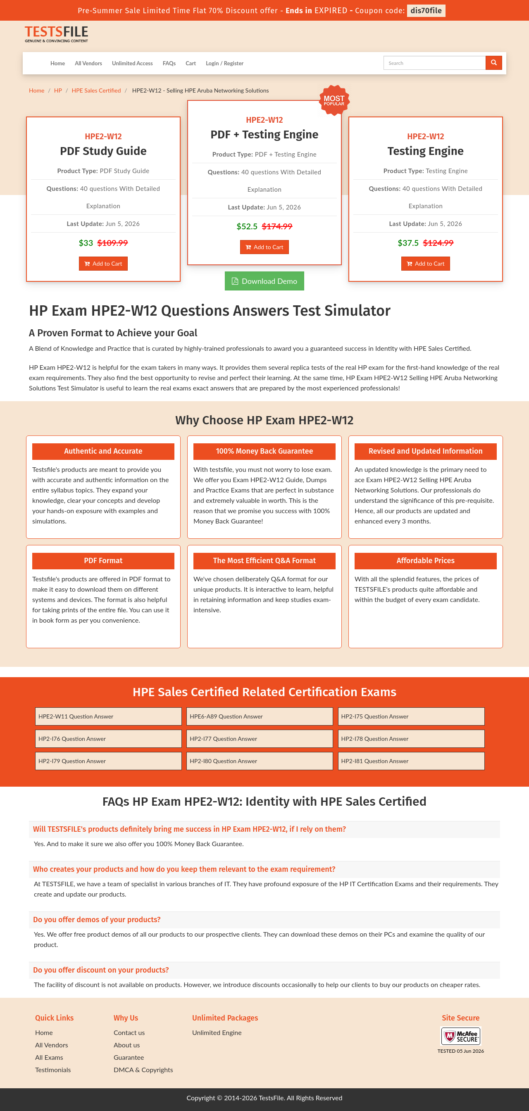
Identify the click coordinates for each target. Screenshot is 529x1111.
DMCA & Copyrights (143, 1069)
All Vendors (88, 63)
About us (127, 1045)
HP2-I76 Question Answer (72, 738)
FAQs (169, 63)
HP (58, 90)
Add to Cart (103, 263)
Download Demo (264, 280)
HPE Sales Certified (96, 90)
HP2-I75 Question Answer (375, 716)
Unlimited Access (132, 63)
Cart (191, 63)
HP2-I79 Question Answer (72, 760)
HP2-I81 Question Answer (375, 760)
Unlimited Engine (217, 1032)
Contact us (129, 1032)
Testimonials (53, 1069)
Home (57, 63)
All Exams (49, 1057)
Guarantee (129, 1057)
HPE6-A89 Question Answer (226, 716)
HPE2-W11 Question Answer (75, 716)
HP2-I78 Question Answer (375, 738)
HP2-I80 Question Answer (223, 760)
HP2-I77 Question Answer (223, 738)
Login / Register (224, 63)
